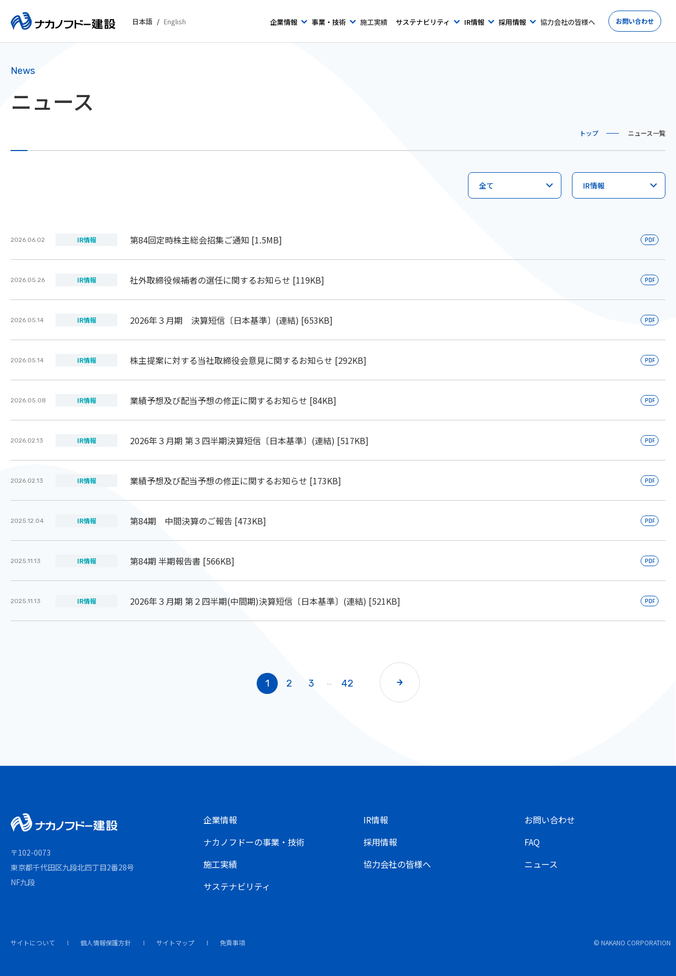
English (175, 21)
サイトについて (33, 942)
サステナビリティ (236, 886)
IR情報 (375, 819)
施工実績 (220, 864)
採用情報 (380, 842)
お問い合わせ (549, 819)
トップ (588, 132)
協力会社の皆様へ (397, 864)
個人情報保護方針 (105, 942)
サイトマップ (175, 942)
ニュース (541, 864)
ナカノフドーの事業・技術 (254, 842)
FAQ (532, 842)
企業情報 (220, 819)
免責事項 (232, 942)
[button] (400, 682)
